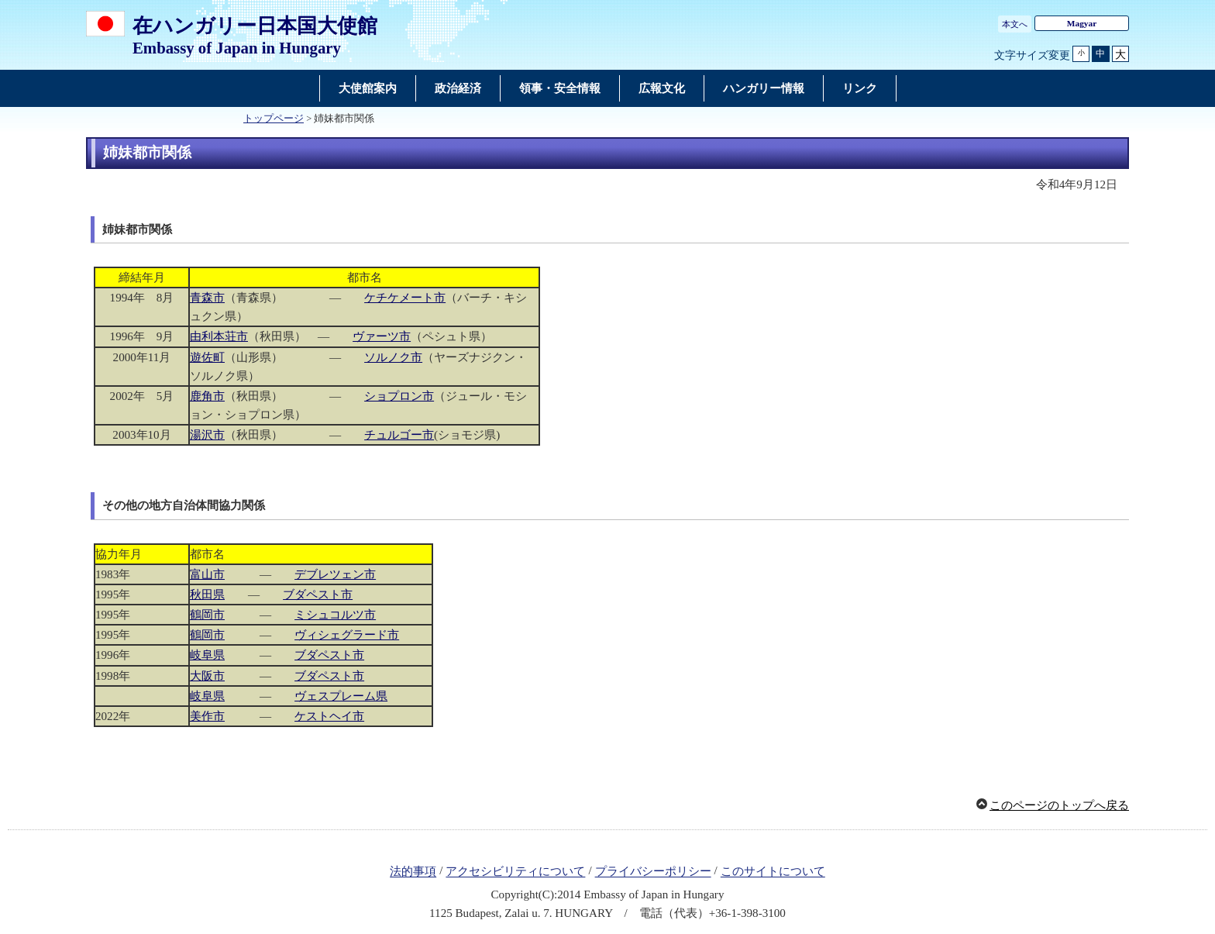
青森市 (207, 297)
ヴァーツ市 (382, 336)
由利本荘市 (219, 336)
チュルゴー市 (399, 435)
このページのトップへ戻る (1059, 805)
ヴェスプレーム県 (340, 696)
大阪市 (207, 676)
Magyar (1081, 23)
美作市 (207, 716)
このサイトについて (773, 872)
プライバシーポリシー (653, 872)
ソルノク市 (393, 357)
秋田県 (207, 594)
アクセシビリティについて (515, 872)
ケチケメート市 (405, 297)
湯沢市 (207, 435)
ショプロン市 (399, 396)
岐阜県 (207, 655)
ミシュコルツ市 (335, 614)
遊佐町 (207, 357)
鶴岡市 (207, 614)
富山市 (207, 574)
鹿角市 (207, 396)
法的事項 (413, 872)
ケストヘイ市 (329, 716)
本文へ (1014, 24)
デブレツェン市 (335, 574)
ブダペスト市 (318, 594)
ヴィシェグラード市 (346, 635)
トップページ (273, 118)
